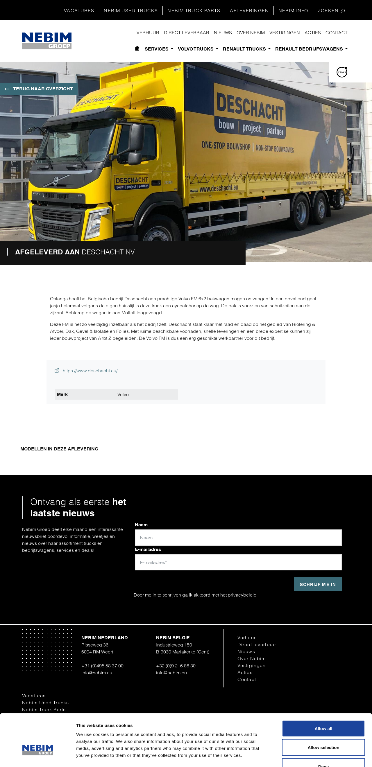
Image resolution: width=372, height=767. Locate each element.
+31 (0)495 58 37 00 (102, 666)
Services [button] (157, 49)
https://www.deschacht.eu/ (86, 370)
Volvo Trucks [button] (196, 49)
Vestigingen (284, 32)
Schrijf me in (318, 584)
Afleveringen (249, 10)
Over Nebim (251, 32)
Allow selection (323, 709)
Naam (141, 524)
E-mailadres (148, 549)
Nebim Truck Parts (193, 10)
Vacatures (79, 10)
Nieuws (223, 32)
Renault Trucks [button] (245, 49)
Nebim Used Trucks (131, 10)
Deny (323, 728)
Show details (302, 755)
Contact (337, 32)
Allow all (323, 690)
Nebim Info (293, 10)
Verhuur (148, 32)
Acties (313, 32)
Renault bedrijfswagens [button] (309, 49)
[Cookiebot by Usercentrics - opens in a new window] (37, 755)
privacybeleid (242, 595)
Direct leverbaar (186, 32)
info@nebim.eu (96, 673)
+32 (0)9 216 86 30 (176, 666)
